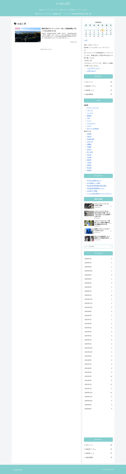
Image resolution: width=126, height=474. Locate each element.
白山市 (89, 155)
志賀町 (89, 134)
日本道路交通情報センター (95, 188)
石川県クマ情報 (92, 191)
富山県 (89, 168)
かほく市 (90, 142)
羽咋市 (89, 136)
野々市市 (90, 152)
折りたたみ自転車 (93, 128)
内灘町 (89, 147)
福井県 (89, 170)
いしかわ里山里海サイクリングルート (99, 193)
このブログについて (93, 68)
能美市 (89, 160)
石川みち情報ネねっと (94, 180)
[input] (98, 246)
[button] (111, 246)
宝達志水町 (90, 139)
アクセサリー (91, 123)
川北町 (89, 157)
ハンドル (90, 113)
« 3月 (85, 40)
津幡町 (89, 144)
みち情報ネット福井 (93, 183)
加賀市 (89, 165)
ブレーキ (90, 110)
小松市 (89, 162)
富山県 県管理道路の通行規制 (96, 186)
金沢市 (89, 149)
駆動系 (89, 116)
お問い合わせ (91, 71)
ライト (89, 121)
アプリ (89, 126)
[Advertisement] (46, 62)
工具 (88, 118)
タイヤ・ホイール (93, 108)
